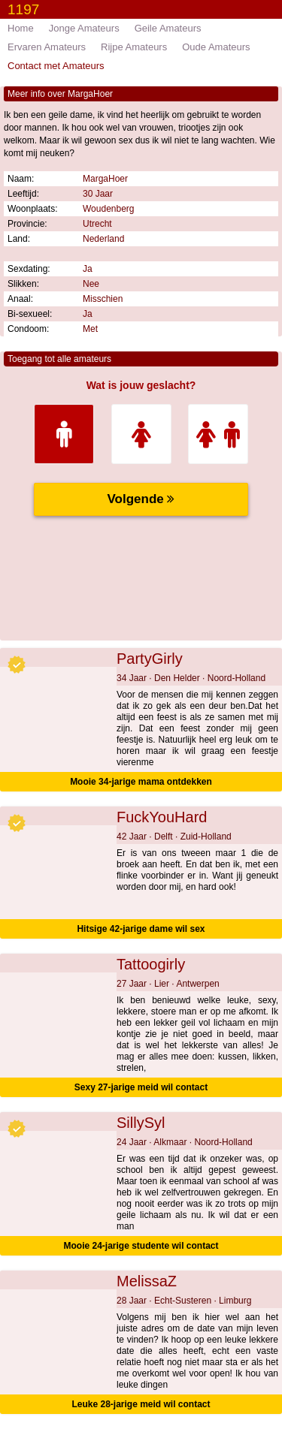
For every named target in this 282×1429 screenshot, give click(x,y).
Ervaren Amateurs (47, 47)
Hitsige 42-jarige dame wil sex (141, 929)
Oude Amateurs (216, 47)
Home (21, 28)
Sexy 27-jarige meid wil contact (141, 1087)
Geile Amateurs (168, 28)
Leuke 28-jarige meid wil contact (140, 1404)
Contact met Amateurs (56, 65)
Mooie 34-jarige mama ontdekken (141, 781)
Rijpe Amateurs (134, 47)
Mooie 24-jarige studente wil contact (140, 1246)
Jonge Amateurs (84, 28)
